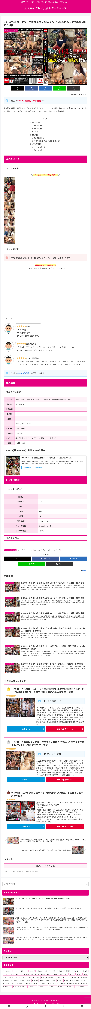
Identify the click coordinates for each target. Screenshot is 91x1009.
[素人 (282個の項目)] (15, 971)
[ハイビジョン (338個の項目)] (8, 971)
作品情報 (35, 135)
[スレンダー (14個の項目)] (66, 977)
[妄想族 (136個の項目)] (60, 971)
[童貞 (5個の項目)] (70, 986)
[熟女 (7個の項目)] (63, 983)
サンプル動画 (37, 129)
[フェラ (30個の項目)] (72, 974)
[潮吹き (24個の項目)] (11, 977)
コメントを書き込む (45, 866)
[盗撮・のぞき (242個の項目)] (24, 971)
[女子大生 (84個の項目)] (75, 971)
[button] (73, 88)
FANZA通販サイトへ (65, 729)
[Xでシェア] (17, 88)
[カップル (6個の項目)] (84, 983)
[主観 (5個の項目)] (62, 986)
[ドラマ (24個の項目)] (18, 977)
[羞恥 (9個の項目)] (41, 980)
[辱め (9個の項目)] (47, 980)
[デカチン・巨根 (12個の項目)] (82, 977)
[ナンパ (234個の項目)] (32, 971)
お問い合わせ (56, 1003)
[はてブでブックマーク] (45, 88)
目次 (42, 118)
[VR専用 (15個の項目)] (58, 977)
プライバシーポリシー (43, 1003)
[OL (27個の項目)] (5, 977)
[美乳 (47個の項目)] (43, 974)
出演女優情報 (36, 144)
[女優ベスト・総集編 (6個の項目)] (73, 983)
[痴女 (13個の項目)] (74, 977)
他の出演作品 (37, 150)
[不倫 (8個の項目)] (66, 980)
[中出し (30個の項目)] (79, 974)
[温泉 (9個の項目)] (53, 980)
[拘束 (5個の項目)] (53, 986)
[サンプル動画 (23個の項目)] (27, 977)
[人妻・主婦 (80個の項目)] (84, 971)
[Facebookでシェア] (31, 88)
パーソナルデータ (39, 147)
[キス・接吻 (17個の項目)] (49, 977)
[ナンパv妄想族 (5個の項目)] (81, 986)
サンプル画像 (37, 126)
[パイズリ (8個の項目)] (84, 980)
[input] (45, 884)
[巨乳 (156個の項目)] (45, 971)
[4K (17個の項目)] (42, 977)
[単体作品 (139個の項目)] (52, 971)
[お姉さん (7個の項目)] (21, 983)
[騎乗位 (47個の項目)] (49, 974)
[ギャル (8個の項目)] (60, 980)
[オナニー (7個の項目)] (29, 983)
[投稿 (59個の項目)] (37, 974)
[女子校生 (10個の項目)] (14, 980)
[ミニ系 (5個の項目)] (32, 986)
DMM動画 (27, 467)
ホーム (33, 1003)
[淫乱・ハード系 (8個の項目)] (74, 980)
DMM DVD (38, 467)
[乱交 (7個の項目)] (36, 983)
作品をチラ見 (36, 122)
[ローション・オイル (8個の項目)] (9, 983)
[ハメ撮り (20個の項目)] (36, 977)
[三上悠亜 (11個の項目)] (6, 980)
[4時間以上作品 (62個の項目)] (28, 974)
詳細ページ (26, 729)
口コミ (35, 132)
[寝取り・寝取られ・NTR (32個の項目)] (61, 974)
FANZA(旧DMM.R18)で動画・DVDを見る (47, 141)
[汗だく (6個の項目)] (7, 986)
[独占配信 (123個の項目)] (67, 971)
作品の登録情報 (38, 138)
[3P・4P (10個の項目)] (35, 980)
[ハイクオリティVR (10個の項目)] (25, 980)
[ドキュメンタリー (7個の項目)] (53, 983)
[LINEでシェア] (59, 88)
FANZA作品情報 (24, 373)
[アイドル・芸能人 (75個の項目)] (9, 974)
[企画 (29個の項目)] (85, 974)
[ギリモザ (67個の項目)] (19, 974)
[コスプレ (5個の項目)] (43, 986)
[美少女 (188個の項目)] (39, 971)
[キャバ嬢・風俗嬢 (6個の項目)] (20, 986)
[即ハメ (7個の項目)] (43, 983)
